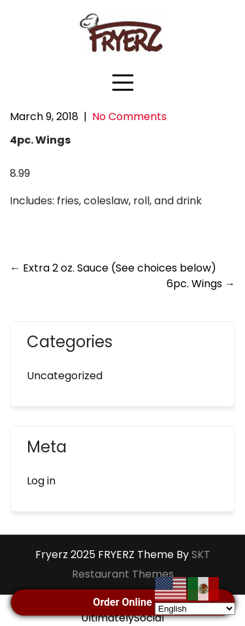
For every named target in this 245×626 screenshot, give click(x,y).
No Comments (129, 116)
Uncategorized (65, 375)
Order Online (122, 602)
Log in (41, 480)
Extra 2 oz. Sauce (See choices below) (113, 267)
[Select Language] (195, 609)
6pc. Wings (201, 283)
